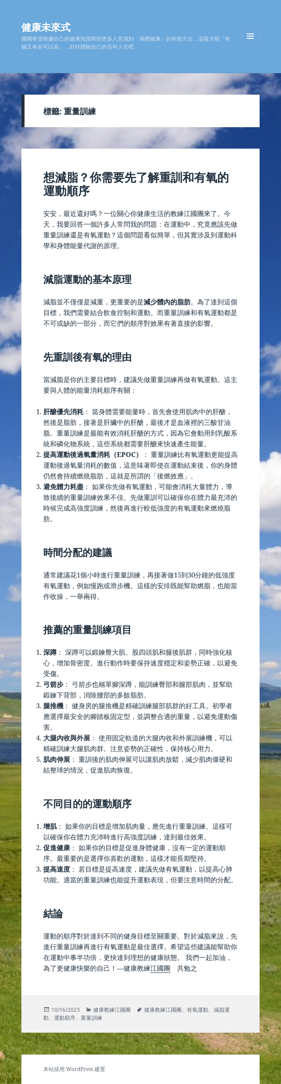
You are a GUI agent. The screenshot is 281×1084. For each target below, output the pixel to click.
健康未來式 (45, 26)
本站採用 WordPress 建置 (74, 1069)
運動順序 (64, 1018)
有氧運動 (197, 1009)
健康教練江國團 (112, 1009)
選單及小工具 (250, 45)
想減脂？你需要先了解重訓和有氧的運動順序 (136, 184)
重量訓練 (91, 1018)
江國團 (160, 968)
